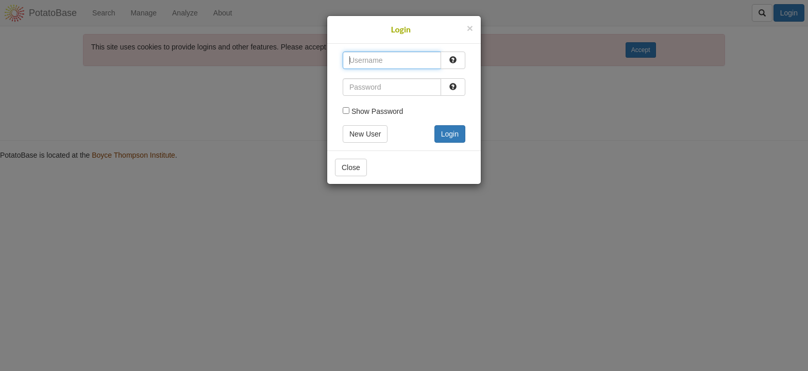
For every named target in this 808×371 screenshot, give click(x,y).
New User (365, 134)
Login (450, 134)
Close (351, 167)
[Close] (470, 28)
